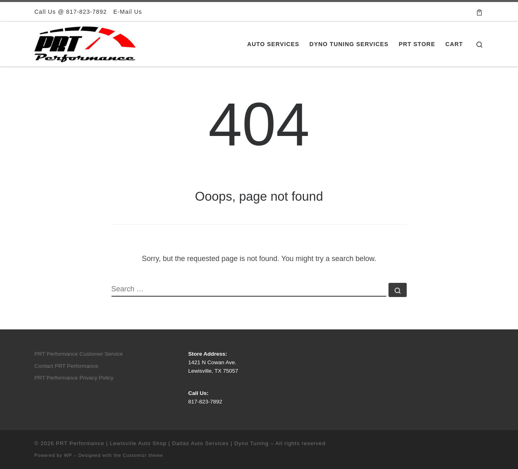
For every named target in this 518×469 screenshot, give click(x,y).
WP (68, 455)
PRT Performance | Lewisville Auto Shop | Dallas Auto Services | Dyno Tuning (162, 443)
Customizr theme (143, 455)
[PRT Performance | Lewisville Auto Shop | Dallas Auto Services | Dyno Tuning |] (85, 43)
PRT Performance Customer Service (78, 354)
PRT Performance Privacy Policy (73, 378)
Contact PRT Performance (66, 366)
